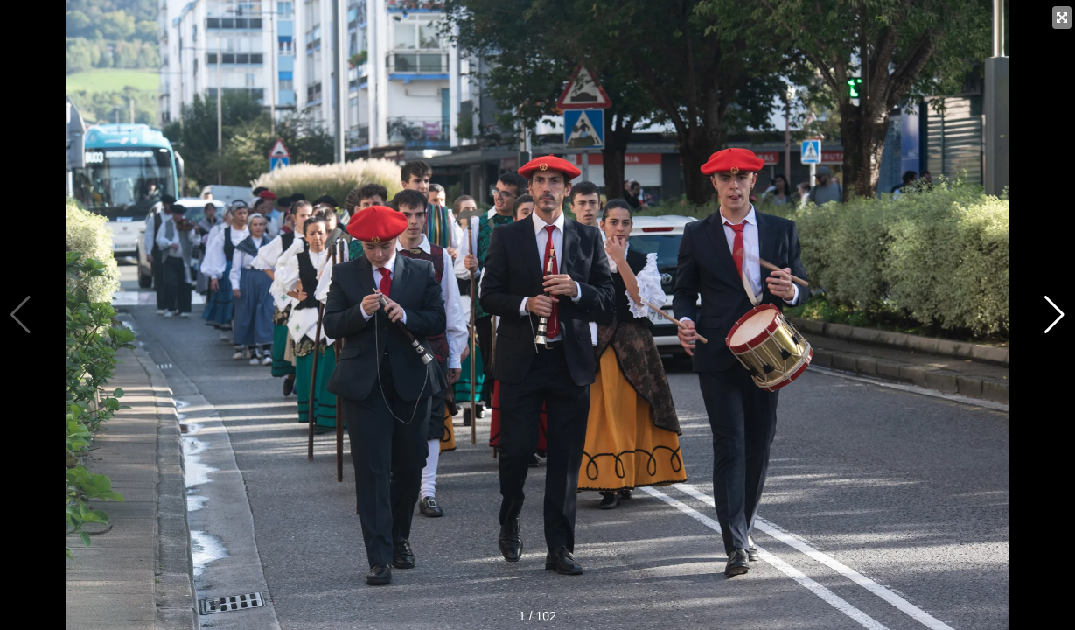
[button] (1054, 315)
